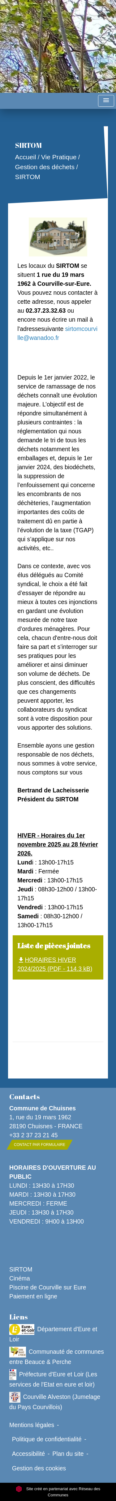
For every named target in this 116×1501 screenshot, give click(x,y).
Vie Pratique (59, 157)
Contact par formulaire (39, 1145)
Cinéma (19, 1278)
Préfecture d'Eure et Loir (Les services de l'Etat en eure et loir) (53, 1378)
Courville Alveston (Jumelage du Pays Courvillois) (54, 1401)
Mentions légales (31, 1425)
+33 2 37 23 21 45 (33, 1135)
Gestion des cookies (39, 1468)
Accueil (25, 157)
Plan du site (68, 1453)
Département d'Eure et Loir (53, 1333)
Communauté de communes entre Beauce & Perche (56, 1356)
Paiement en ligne (33, 1296)
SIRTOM (27, 176)
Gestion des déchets (45, 166)
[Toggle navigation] (106, 101)
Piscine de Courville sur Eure (47, 1287)
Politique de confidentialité (47, 1439)
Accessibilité (28, 1453)
